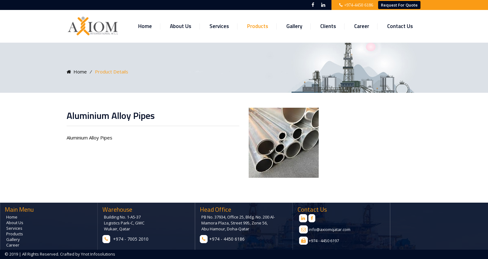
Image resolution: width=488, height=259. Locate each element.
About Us (180, 26)
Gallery (294, 26)
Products (257, 26)
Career (361, 26)
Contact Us (400, 26)
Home (145, 26)
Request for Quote (399, 5)
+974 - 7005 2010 (130, 239)
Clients (328, 26)
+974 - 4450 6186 (227, 239)
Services (219, 26)
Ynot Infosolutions (97, 254)
